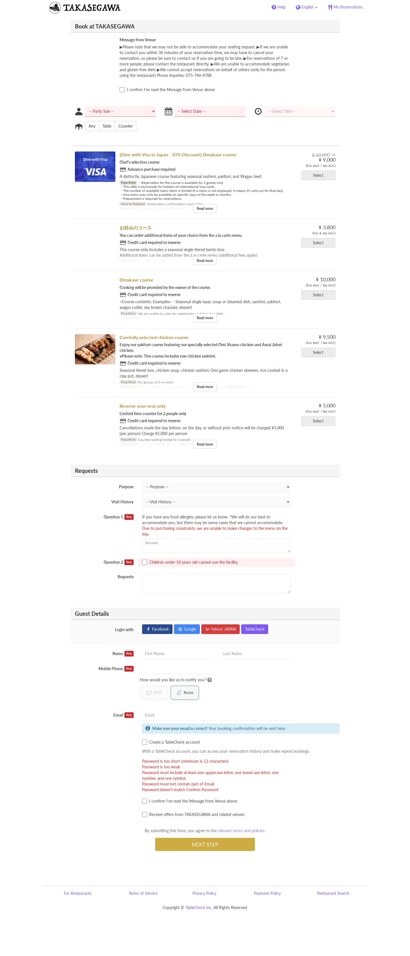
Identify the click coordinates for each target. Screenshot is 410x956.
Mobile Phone (116, 669)
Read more (205, 208)
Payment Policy (267, 893)
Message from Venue (138, 39)
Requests (126, 576)
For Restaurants (77, 893)
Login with (124, 629)
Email (123, 715)
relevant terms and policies (241, 830)
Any (90, 126)
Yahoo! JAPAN (220, 629)
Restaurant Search (333, 893)
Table (105, 126)
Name (123, 654)
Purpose (126, 486)
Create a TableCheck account (171, 742)
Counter (124, 126)
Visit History (122, 501)
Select (320, 175)
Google (187, 629)
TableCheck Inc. (198, 907)
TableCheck (255, 629)
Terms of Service (143, 893)
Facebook (157, 629)
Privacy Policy (204, 893)
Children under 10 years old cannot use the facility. (190, 562)
